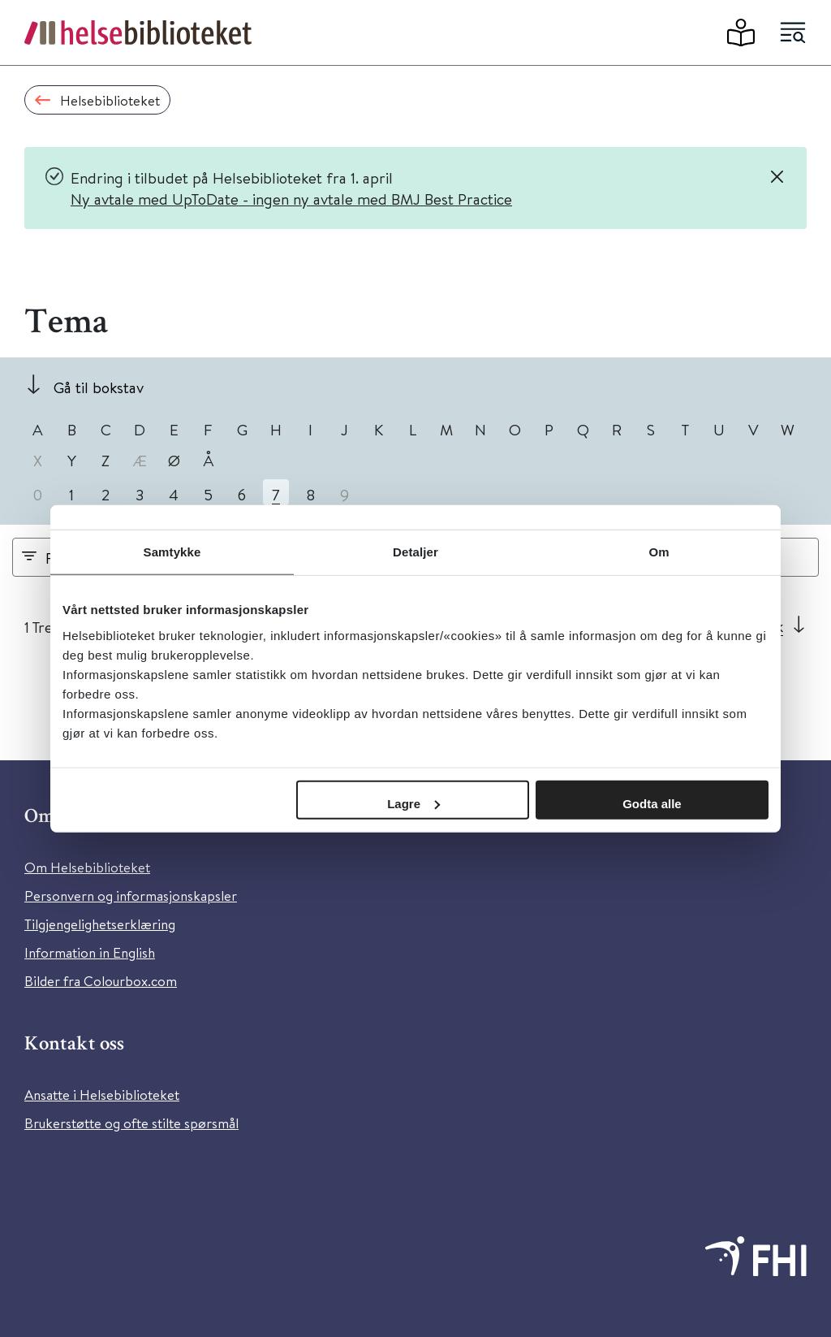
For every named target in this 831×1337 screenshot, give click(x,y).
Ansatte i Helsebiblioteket (101, 1094)
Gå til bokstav (99, 387)
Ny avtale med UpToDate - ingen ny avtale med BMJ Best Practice (291, 198)
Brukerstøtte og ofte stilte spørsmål (131, 1123)
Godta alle (652, 803)
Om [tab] (658, 552)
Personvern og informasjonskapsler (130, 895)
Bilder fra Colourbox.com (100, 980)
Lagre (413, 803)
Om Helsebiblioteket (87, 867)
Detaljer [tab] (415, 552)
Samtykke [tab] (172, 552)
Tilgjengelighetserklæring (99, 924)
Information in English (89, 952)
